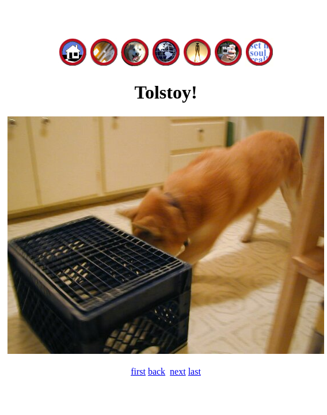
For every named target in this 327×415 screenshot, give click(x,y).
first (138, 371)
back (156, 371)
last (194, 371)
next (178, 371)
